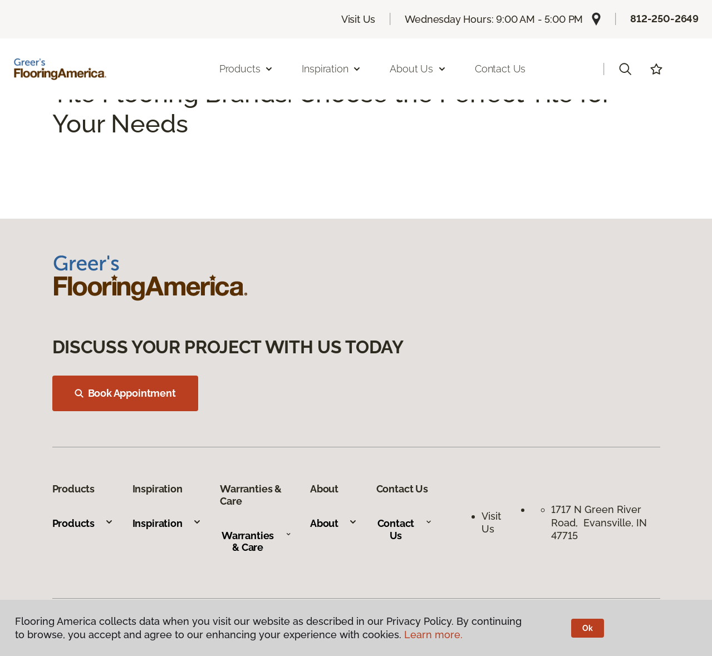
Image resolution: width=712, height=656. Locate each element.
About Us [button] (418, 69)
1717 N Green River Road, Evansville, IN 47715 (599, 522)
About (333, 523)
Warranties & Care (256, 542)
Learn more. (433, 634)
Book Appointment (125, 393)
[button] (625, 69)
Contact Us (500, 69)
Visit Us (358, 19)
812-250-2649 (664, 18)
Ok (587, 628)
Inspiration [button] (331, 69)
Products (83, 523)
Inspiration (167, 523)
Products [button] (246, 69)
